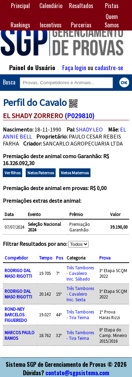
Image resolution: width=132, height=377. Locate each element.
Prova (105, 258)
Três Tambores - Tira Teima (80, 314)
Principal (20, 5)
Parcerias (81, 25)
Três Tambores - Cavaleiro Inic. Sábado (80, 273)
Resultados (81, 5)
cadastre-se (109, 67)
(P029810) (79, 115)
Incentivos (51, 25)
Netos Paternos (40, 172)
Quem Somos (112, 20)
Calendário (50, 5)
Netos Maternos (75, 172)
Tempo (45, 258)
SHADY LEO (89, 129)
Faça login (74, 67)
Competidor (16, 258)
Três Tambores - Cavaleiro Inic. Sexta (80, 293)
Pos (59, 258)
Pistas (112, 5)
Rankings (20, 25)
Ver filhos (12, 172)
